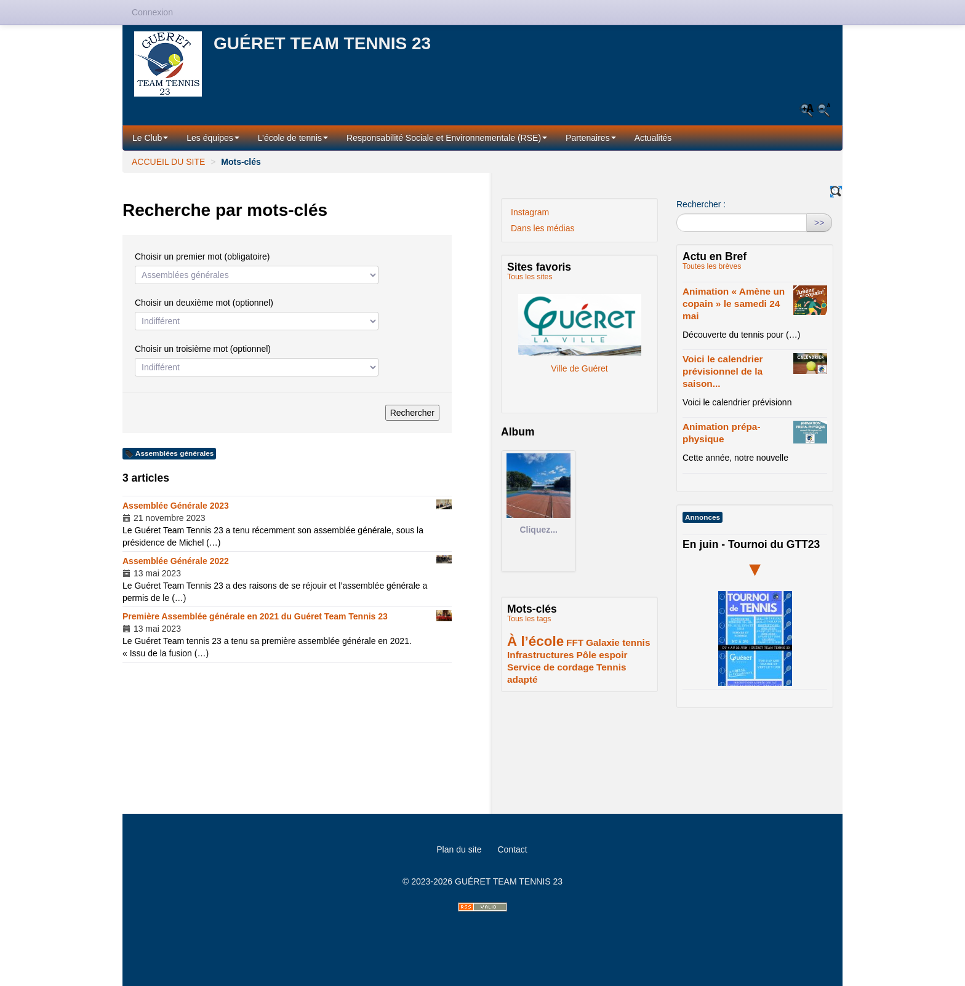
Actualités (653, 138)
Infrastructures (540, 655)
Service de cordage (550, 667)
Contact (512, 849)
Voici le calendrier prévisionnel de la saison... (723, 371)
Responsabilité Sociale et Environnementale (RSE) (446, 138)
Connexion (152, 12)
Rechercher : (701, 204)
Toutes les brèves (712, 266)
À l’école (535, 641)
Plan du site (458, 849)
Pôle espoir (602, 655)
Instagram (530, 212)
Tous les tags (529, 618)
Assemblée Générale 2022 (175, 561)
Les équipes (212, 138)
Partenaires (591, 138)
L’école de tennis (293, 138)
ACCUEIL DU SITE (168, 162)
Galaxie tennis (618, 642)
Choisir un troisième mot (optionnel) (203, 349)
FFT (574, 642)
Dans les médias (543, 228)
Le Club (150, 138)
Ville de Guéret (579, 325)
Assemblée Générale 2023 (175, 506)
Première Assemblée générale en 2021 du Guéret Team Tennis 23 (255, 616)
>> (819, 223)
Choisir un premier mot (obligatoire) (202, 256)
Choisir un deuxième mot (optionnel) (204, 303)
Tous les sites (530, 276)
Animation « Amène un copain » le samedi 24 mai (734, 303)
